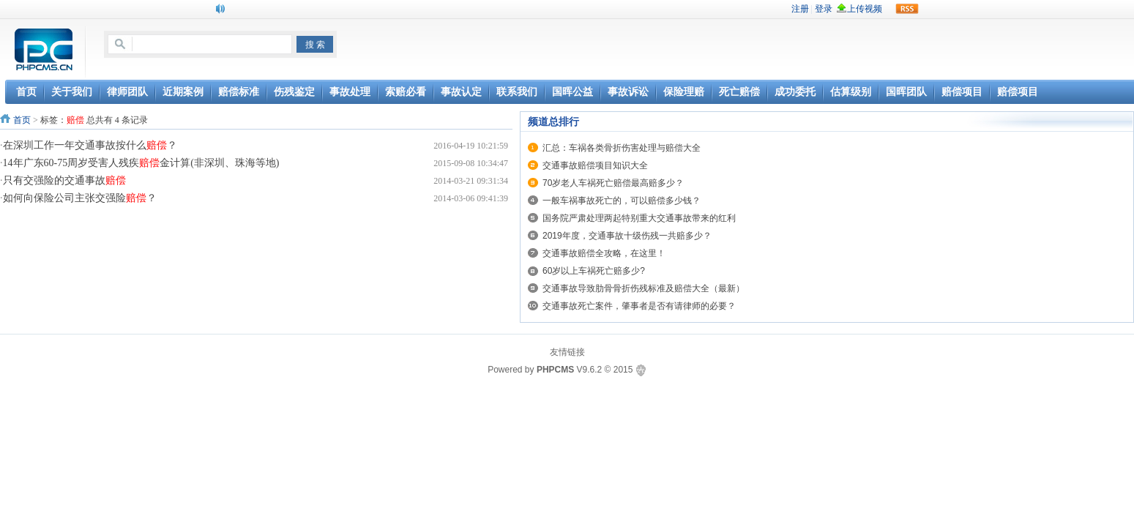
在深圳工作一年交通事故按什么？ (90, 145)
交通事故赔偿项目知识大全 (595, 165)
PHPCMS (555, 370)
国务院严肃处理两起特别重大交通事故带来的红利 (639, 218)
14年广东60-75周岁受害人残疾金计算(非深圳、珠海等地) (141, 162)
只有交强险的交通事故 (64, 180)
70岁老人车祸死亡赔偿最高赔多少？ (613, 183)
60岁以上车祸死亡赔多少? (593, 271)
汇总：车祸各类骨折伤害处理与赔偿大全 (621, 148)
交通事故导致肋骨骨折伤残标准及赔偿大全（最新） (643, 288)
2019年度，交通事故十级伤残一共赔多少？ (627, 236)
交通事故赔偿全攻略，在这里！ (603, 253)
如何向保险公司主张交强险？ (80, 198)
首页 (22, 120)
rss (907, 9)
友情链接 (567, 352)
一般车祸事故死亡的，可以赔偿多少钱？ (621, 200)
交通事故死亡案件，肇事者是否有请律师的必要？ (639, 306)
